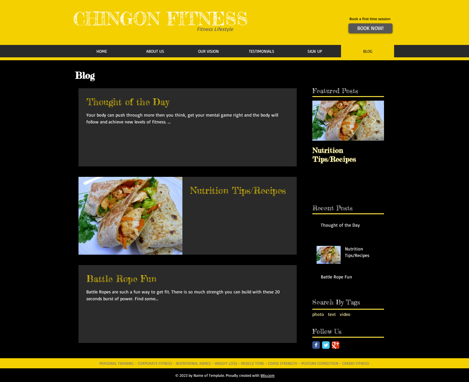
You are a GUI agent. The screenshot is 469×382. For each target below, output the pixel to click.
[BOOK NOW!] (370, 28)
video (345, 314)
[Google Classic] (335, 345)
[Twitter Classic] (326, 345)
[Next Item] (374, 121)
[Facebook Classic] (316, 345)
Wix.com (268, 375)
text (332, 314)
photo (318, 314)
